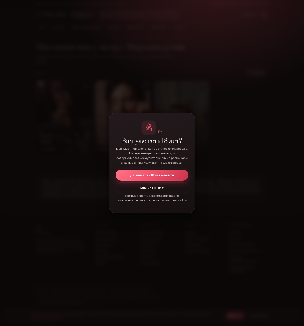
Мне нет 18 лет (152, 188)
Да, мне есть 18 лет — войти (152, 175)
